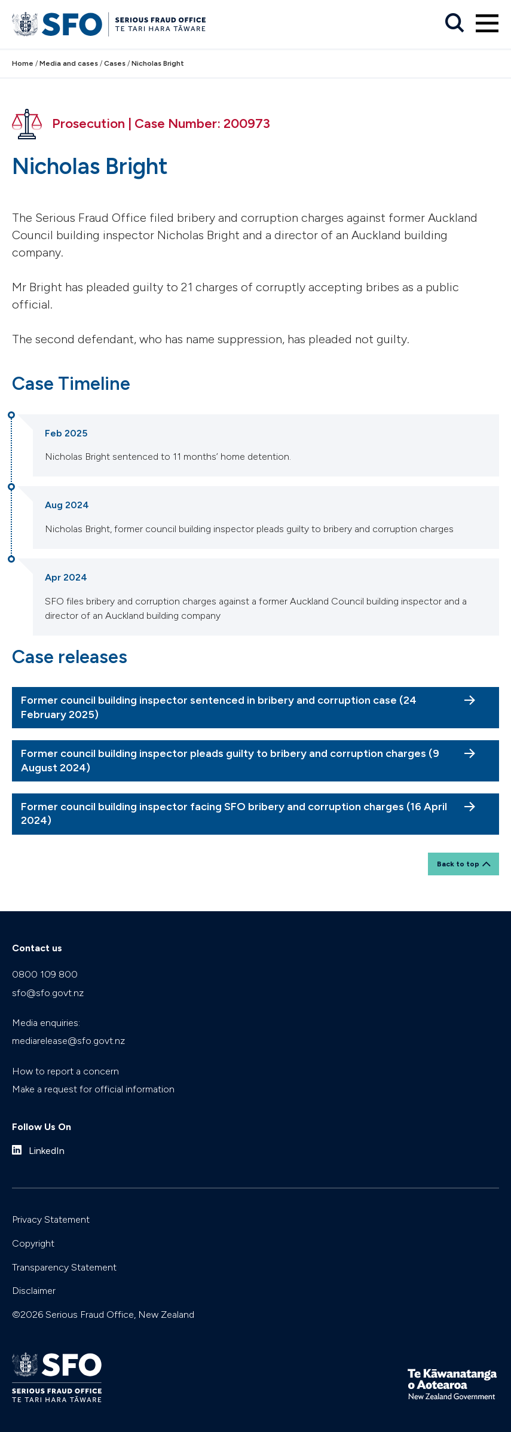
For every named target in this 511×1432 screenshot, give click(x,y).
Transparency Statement (64, 1267)
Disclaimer (34, 1290)
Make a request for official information (93, 1089)
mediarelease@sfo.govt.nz (68, 1040)
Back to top (458, 864)
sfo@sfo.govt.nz (48, 993)
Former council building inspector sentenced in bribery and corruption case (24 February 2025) (219, 707)
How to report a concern (65, 1071)
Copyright (33, 1243)
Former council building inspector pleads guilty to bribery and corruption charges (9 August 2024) (230, 760)
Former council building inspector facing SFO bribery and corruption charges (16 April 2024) (234, 813)
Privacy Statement (51, 1219)
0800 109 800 (45, 974)
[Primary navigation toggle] (487, 23)
